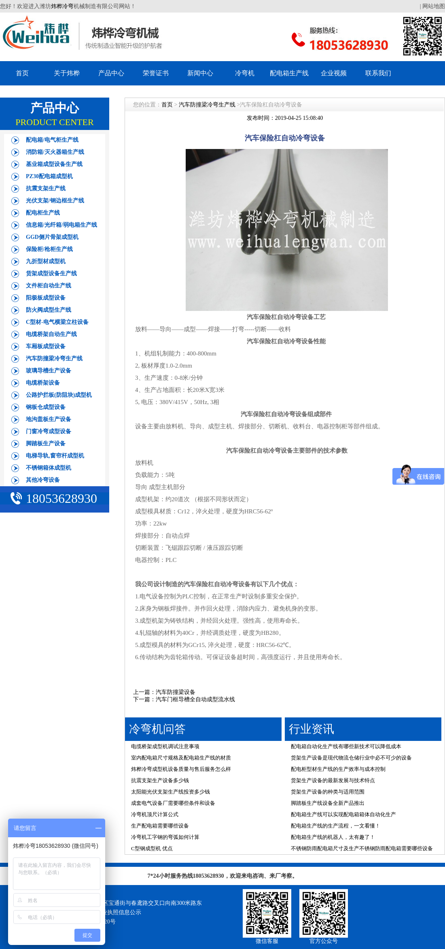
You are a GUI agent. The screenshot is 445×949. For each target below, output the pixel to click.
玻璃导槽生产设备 (48, 371)
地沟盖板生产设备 (48, 419)
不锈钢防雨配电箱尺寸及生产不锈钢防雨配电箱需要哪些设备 (362, 848)
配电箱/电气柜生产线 (52, 140)
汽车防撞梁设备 (175, 692)
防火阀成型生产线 (48, 310)
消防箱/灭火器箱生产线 (55, 152)
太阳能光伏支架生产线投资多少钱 (170, 792)
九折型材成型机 (46, 261)
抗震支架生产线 (46, 188)
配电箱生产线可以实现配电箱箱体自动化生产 (343, 814)
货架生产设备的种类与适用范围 (327, 792)
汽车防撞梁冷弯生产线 (54, 358)
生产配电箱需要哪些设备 (160, 826)
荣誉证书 (156, 73)
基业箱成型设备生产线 (54, 164)
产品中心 (111, 73)
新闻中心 (200, 73)
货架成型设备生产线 (51, 273)
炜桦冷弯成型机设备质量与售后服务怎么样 (181, 769)
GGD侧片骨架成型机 (52, 237)
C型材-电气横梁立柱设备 (57, 322)
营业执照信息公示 (118, 912)
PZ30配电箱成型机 (49, 176)
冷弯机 (244, 73)
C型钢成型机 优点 (152, 848)
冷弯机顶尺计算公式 (154, 814)
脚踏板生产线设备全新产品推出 (327, 803)
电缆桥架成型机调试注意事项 (165, 746)
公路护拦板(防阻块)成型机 (59, 395)
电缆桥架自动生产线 (51, 334)
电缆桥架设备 (43, 383)
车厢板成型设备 (46, 346)
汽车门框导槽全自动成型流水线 (195, 699)
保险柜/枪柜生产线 (49, 249)
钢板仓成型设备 (46, 407)
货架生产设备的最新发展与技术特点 (333, 780)
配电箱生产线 (289, 73)
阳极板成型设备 (46, 298)
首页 (22, 73)
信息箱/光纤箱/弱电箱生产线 (61, 225)
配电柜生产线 (43, 213)
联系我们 (378, 73)
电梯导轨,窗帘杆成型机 (55, 456)
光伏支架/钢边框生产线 (55, 201)
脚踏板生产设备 (46, 443)
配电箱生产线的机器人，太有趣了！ (333, 837)
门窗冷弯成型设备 (48, 431)
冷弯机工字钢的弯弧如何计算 (165, 837)
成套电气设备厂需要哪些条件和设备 (173, 803)
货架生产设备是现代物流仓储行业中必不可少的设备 (351, 758)
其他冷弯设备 (43, 480)
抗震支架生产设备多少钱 (160, 780)
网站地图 (433, 6)
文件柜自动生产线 (48, 286)
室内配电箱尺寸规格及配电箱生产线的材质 (181, 758)
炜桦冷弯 (62, 6)
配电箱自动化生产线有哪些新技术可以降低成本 (346, 746)
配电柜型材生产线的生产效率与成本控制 (338, 769)
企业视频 (334, 73)
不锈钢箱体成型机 (48, 468)
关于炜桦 (67, 73)
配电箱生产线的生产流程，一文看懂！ (335, 826)
